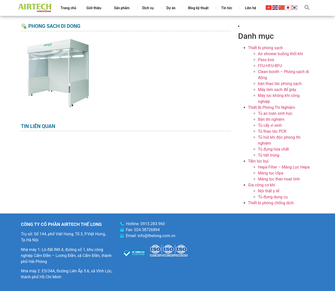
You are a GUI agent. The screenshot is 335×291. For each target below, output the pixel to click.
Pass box (266, 59)
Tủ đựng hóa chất (273, 149)
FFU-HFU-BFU (270, 65)
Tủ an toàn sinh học (275, 113)
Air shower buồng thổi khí (280, 53)
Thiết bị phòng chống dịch (271, 203)
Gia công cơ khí (261, 185)
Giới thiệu (95, 7)
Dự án (172, 7)
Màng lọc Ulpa (270, 173)
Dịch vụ (149, 7)
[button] (306, 7)
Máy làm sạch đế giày (277, 89)
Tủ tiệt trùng (268, 155)
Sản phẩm (123, 7)
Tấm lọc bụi (258, 161)
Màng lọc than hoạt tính (279, 179)
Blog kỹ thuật (199, 7)
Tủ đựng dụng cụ (273, 197)
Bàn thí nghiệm (271, 119)
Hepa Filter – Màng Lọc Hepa (284, 167)
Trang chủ (68, 8)
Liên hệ (250, 8)
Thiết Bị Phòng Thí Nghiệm (271, 107)
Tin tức (228, 7)
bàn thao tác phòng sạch (279, 83)
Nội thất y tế (268, 191)
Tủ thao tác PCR (272, 131)
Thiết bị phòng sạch (265, 47)
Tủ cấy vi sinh (270, 125)
